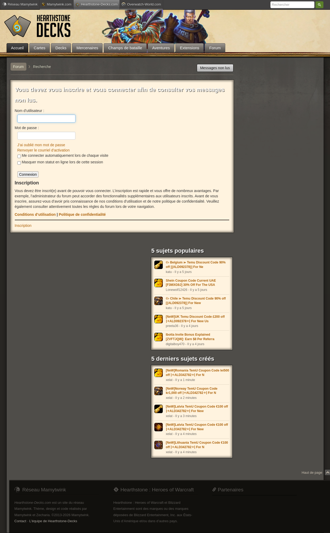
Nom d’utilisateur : (29, 111)
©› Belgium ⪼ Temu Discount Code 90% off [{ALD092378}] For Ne (196, 265)
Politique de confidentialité (82, 214)
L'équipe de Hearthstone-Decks (53, 521)
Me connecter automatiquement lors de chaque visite (62, 155)
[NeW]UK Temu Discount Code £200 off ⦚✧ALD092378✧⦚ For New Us (195, 319)
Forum (18, 67)
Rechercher (319, 4)
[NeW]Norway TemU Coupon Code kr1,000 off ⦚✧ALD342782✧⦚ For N (192, 391)
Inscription (23, 225)
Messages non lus (215, 68)
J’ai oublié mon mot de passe (41, 145)
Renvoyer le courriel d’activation (43, 150)
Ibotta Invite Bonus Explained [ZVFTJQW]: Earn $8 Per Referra (190, 337)
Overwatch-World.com (141, 4)
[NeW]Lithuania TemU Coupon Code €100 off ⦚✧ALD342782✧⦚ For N (197, 445)
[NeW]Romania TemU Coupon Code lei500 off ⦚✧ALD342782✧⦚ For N (197, 373)
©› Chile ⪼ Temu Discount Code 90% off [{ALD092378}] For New (196, 301)
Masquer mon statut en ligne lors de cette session (60, 162)
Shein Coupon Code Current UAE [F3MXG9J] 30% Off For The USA (191, 283)
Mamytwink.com (56, 4)
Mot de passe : (27, 128)
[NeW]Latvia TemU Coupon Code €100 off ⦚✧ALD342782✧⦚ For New (197, 409)
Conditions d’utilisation (35, 214)
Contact (20, 521)
